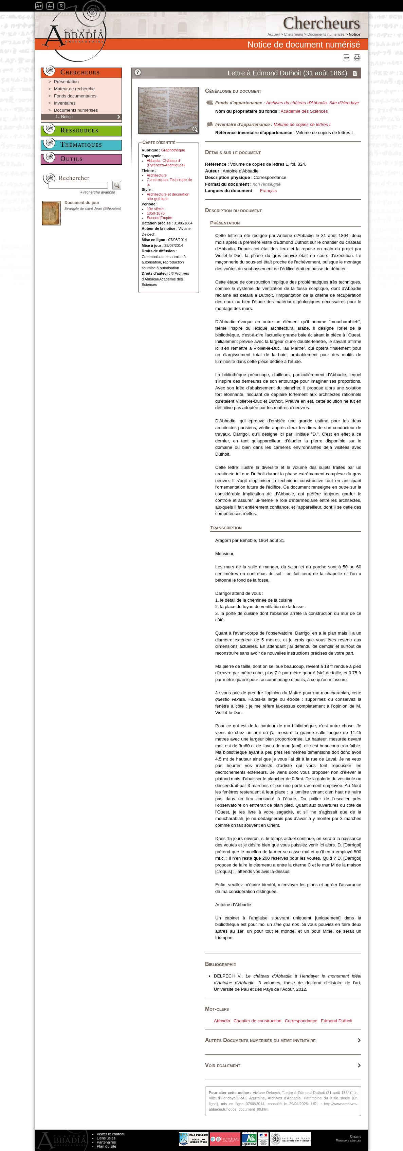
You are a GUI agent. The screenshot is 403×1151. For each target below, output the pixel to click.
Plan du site (106, 1146)
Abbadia (222, 1020)
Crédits (355, 1136)
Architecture (157, 175)
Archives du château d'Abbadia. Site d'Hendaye (312, 102)
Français (268, 190)
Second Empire (159, 218)
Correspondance (301, 1020)
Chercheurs (293, 34)
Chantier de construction (257, 1020)
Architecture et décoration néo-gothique (168, 196)
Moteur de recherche (74, 88)
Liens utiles (106, 1138)
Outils (71, 158)
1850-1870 (156, 213)
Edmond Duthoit (336, 1020)
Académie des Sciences (304, 111)
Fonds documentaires (75, 95)
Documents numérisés (325, 34)
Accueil (273, 34)
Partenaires (106, 1142)
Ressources (79, 130)
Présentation (66, 81)
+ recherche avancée (97, 192)
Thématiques (81, 144)
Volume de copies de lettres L (303, 124)
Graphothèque (173, 150)
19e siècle (155, 209)
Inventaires (65, 103)
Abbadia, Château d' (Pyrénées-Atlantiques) (166, 163)
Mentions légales (348, 1140)
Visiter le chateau (111, 1134)
